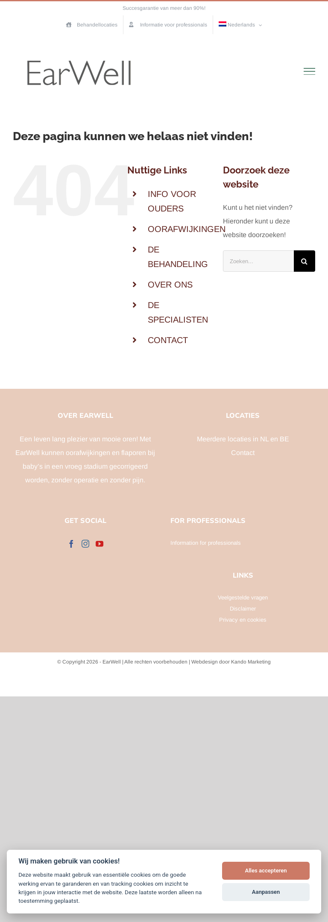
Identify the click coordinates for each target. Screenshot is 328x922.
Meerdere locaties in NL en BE (243, 439)
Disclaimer (243, 608)
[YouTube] (99, 543)
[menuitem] (240, 24)
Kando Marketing (251, 662)
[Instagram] (85, 543)
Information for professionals (205, 543)
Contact (243, 452)
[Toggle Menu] (309, 71)
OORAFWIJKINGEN (187, 229)
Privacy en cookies (242, 620)
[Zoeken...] (258, 261)
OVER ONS (170, 284)
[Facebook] (71, 543)
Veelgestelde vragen (243, 597)
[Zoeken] (304, 261)
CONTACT (168, 340)
